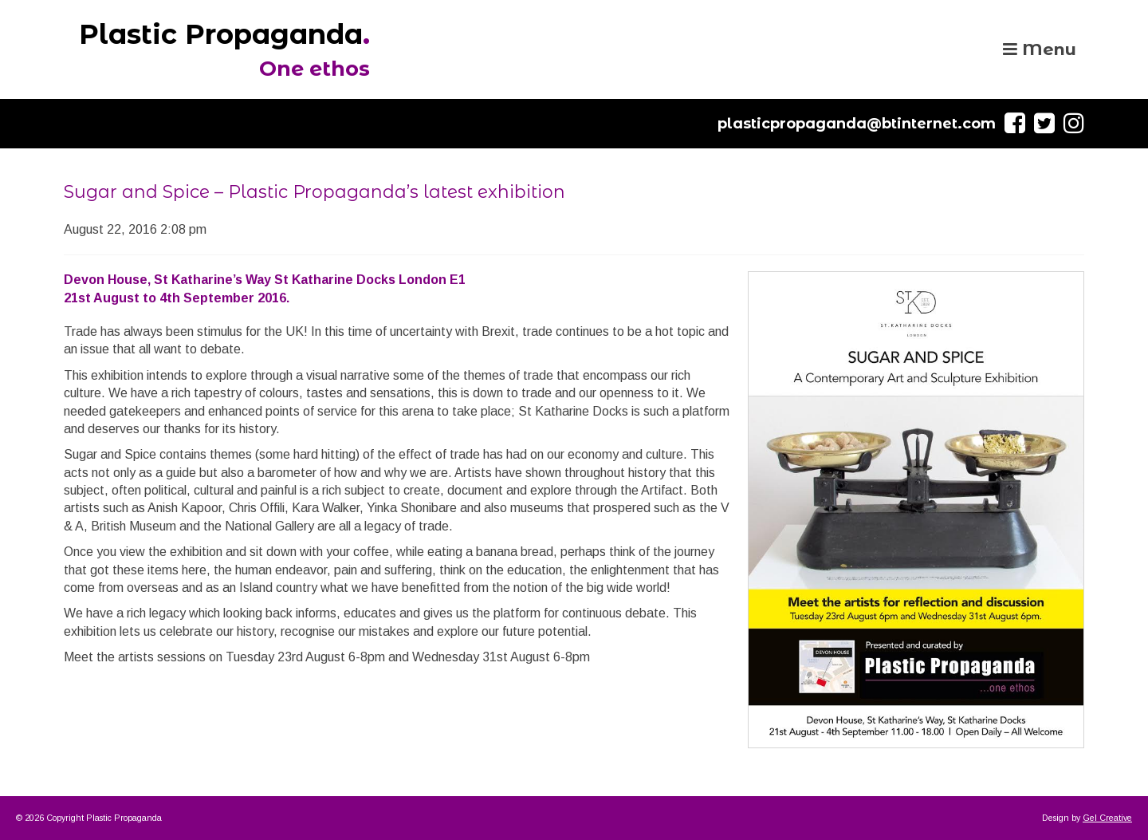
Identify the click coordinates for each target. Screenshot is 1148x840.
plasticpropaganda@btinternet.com (857, 123)
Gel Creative (1107, 817)
